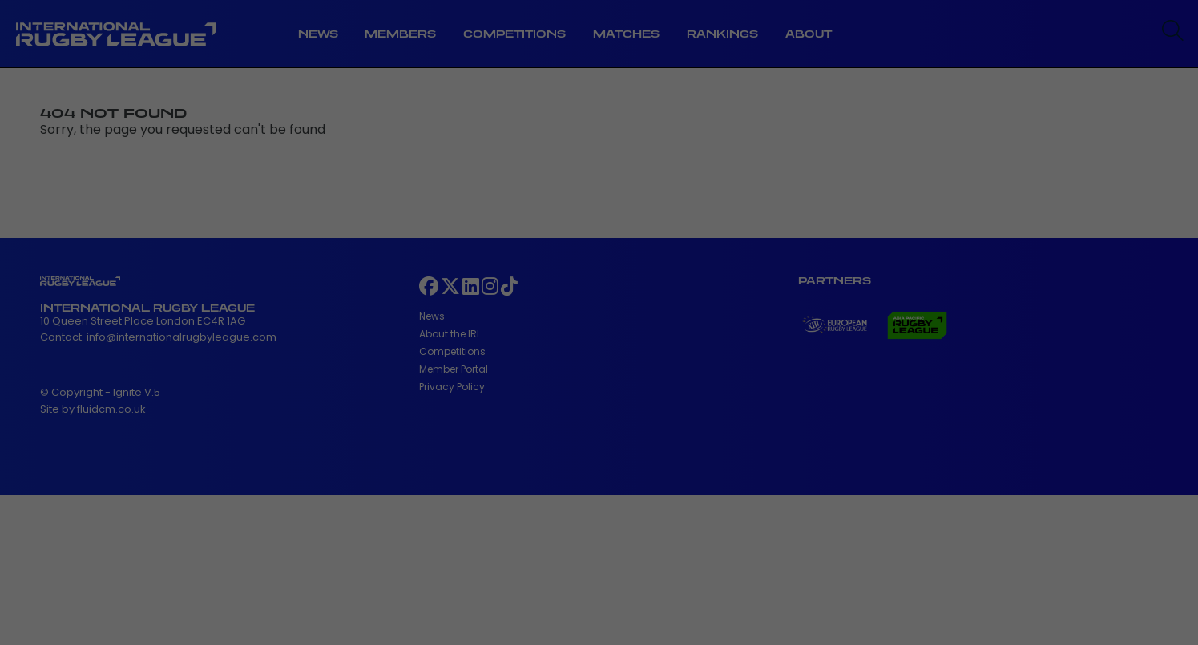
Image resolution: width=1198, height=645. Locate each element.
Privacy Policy (452, 386)
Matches (626, 34)
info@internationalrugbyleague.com (181, 337)
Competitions (514, 34)
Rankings (722, 34)
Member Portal (453, 369)
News (318, 34)
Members (400, 34)
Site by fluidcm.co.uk (93, 409)
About (808, 34)
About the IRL (450, 334)
